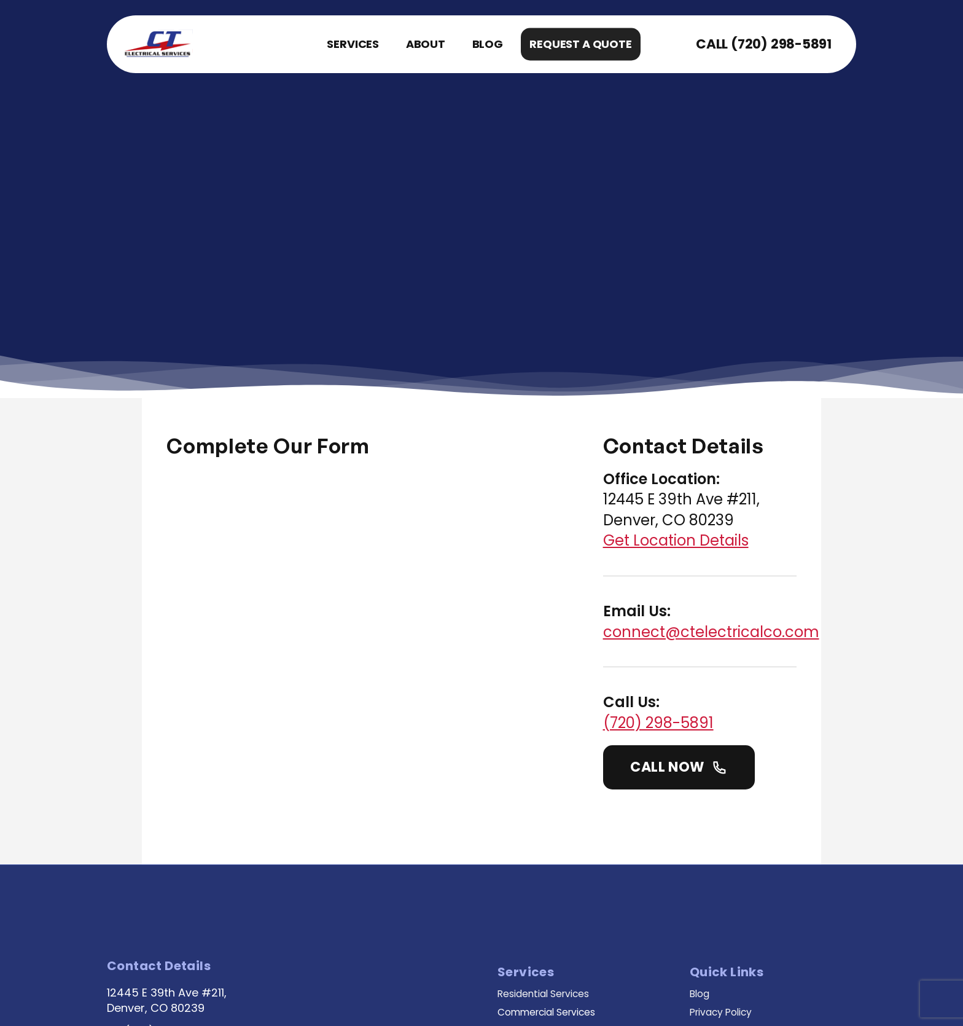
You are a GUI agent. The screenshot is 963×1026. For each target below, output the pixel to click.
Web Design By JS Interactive (393, 995)
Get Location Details (695, 398)
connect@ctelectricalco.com (731, 489)
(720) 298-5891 (777, 44)
